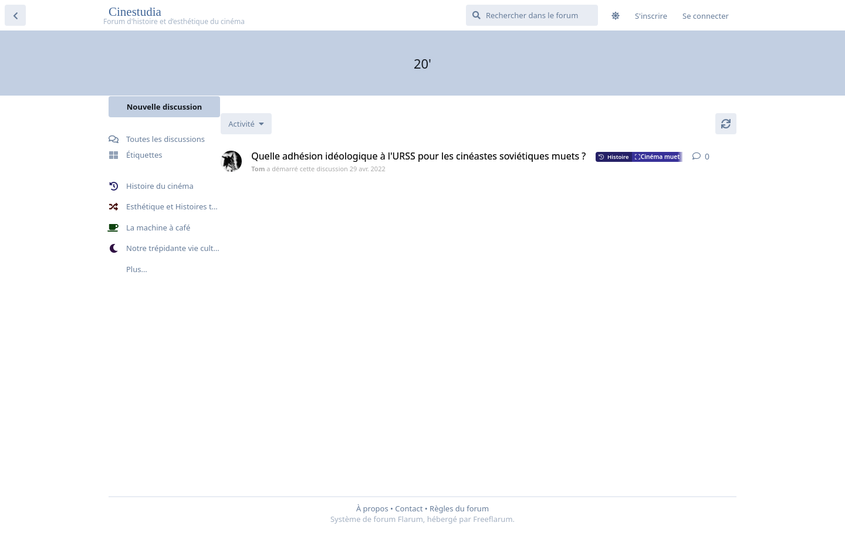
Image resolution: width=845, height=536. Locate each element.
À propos (372, 508)
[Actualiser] (725, 123)
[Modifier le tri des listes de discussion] (274, 123)
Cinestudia (136, 12)
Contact (408, 508)
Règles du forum (459, 508)
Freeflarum (492, 519)
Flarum (410, 519)
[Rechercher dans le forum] (532, 15)
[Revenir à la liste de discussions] (15, 15)
